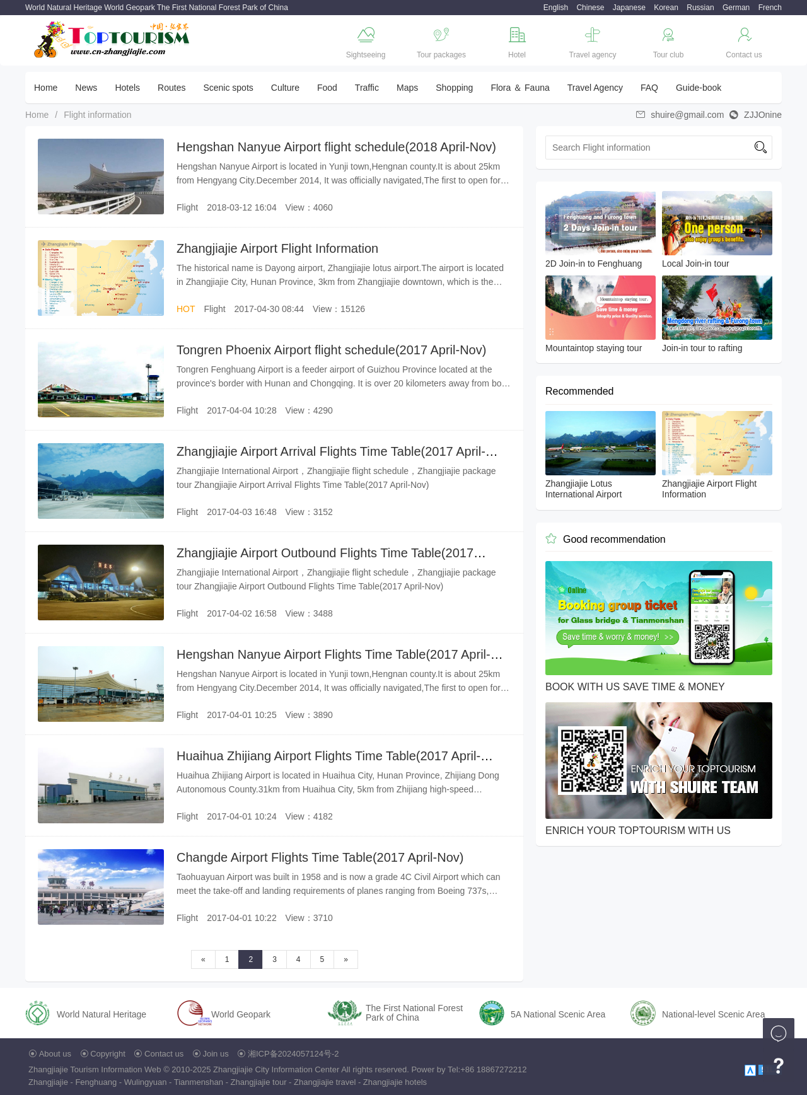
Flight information (97, 115)
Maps (407, 88)
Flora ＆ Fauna (520, 88)
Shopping (454, 88)
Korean (666, 7)
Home (45, 88)
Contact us (163, 1053)
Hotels (127, 88)
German (736, 7)
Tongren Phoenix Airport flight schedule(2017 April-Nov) (331, 350)
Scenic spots (228, 88)
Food (327, 88)
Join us (216, 1053)
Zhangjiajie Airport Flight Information (277, 248)
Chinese (590, 7)
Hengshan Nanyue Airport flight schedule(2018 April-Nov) (336, 147)
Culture (285, 88)
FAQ (649, 88)
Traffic (367, 88)
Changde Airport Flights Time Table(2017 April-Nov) (320, 857)
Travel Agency (595, 88)
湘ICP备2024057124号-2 (293, 1053)
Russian (700, 7)
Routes (171, 88)
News (86, 88)
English (555, 7)
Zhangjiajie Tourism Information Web (94, 1069)
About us (55, 1053)
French (770, 7)
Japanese (629, 7)
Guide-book (698, 88)
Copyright (107, 1053)
